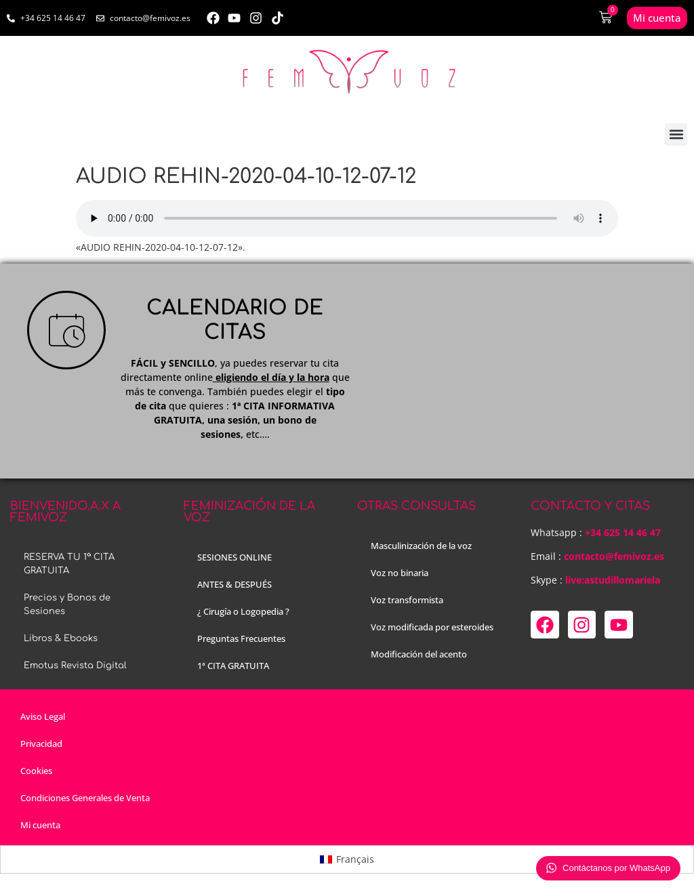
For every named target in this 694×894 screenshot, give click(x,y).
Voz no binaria (399, 573)
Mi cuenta (40, 825)
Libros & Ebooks (61, 638)
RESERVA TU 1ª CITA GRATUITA (69, 563)
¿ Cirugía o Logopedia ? (243, 611)
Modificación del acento (419, 654)
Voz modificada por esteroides (432, 627)
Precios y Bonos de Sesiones (67, 604)
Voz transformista (407, 600)
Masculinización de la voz (421, 546)
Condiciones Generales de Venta (85, 798)
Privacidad (41, 743)
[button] (676, 134)
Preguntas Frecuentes (241, 638)
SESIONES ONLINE (234, 557)
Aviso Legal (42, 716)
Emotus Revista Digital (75, 665)
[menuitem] (347, 859)
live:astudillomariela (612, 579)
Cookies (36, 771)
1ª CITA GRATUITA (233, 665)
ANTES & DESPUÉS (234, 584)
